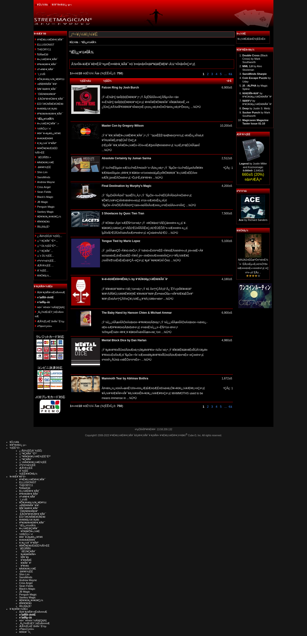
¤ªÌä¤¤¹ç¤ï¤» (44, 326)
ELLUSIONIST (45, 44)
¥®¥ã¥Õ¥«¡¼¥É (29, 531)
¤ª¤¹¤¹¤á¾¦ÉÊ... (46, 260)
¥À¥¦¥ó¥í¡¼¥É (45, 162)
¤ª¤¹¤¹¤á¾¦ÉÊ (27, 465)
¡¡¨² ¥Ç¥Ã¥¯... (45, 250)
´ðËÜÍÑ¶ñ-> (44, 157)
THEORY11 (44, 49)
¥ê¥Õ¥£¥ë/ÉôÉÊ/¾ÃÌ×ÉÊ (34, 545)
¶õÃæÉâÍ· (43, 54)
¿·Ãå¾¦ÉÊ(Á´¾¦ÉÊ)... (49, 236)
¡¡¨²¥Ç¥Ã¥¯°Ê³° (28, 453)
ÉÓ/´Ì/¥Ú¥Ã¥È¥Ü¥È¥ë (50, 103)
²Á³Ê (229, 81)
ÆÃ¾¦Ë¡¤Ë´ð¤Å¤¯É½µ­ (50, 321)
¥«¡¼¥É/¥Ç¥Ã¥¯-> (48, 123)
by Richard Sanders (253, 219)
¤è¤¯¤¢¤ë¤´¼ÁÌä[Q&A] (51, 307)
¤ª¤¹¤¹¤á (241, 190)
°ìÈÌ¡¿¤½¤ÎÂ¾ (88, 42)
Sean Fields (44, 191)
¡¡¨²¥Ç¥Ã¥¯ (25, 459)
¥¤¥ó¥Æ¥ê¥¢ (45, 138)
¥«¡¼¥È (241, 33)
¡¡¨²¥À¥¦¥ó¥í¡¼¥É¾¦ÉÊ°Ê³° (35, 456)
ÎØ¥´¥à (24, 557)
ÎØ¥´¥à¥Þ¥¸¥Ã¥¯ (47, 89)
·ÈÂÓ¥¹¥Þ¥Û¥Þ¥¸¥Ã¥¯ (50, 98)
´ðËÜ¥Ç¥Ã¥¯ (27, 551)
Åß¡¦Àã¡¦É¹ (43, 226)
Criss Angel (44, 187)
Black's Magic (45, 196)
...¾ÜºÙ (195, 107)
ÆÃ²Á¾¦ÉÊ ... (45, 265)
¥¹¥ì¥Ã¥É (25, 560)
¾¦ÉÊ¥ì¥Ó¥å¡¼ (28, 473)
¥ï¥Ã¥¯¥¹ (25, 562)
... (225, 74)
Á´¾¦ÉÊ (23, 470)
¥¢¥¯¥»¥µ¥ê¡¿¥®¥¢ (49, 133)
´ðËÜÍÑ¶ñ (25, 548)
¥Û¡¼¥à (42, 4)
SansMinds (43, 177)
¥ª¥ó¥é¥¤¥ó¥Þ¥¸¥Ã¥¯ (50, 113)
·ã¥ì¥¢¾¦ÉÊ (44, 167)
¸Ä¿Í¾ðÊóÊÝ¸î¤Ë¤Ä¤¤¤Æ (34, 623)
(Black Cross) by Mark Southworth (255, 59)
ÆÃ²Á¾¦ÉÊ (243, 134)
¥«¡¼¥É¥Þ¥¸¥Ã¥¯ (47, 59)
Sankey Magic (45, 211)
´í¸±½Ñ (41, 74)
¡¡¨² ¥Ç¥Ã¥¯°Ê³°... (47, 240)
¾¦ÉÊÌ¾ (107, 81)
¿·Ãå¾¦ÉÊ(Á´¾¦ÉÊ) (30, 450)
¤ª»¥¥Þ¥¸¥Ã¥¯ (45, 69)
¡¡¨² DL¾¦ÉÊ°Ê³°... (47, 245)
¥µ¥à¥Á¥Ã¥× (27, 554)
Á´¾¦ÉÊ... (42, 270)
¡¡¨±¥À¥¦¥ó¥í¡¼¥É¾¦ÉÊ (33, 462)
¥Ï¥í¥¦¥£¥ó (43, 221)
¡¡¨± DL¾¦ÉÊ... (45, 255)
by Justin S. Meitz (256, 108)
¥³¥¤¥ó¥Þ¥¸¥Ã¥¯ (47, 64)
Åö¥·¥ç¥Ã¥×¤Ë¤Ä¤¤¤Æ (51, 292)
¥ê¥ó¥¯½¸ (25, 631)
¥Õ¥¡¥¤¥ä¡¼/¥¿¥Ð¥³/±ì (51, 79)
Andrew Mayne (46, 182)
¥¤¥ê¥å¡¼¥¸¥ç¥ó (47, 108)
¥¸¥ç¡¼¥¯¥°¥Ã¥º (47, 143)
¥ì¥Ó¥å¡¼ (242, 230)
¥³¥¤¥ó (24, 565)
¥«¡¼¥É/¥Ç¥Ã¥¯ (29, 528)
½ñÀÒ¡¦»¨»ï (44, 128)
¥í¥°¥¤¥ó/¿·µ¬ (62, 4)
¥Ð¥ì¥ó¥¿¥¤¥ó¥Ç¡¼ (49, 216)
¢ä (230, 74)
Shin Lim (42, 172)
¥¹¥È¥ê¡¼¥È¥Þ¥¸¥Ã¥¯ (50, 39)
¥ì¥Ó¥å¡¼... (44, 275)
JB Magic (42, 201)
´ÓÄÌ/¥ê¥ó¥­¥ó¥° (46, 94)
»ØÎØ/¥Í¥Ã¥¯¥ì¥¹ (47, 83)
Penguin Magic (46, 206)
